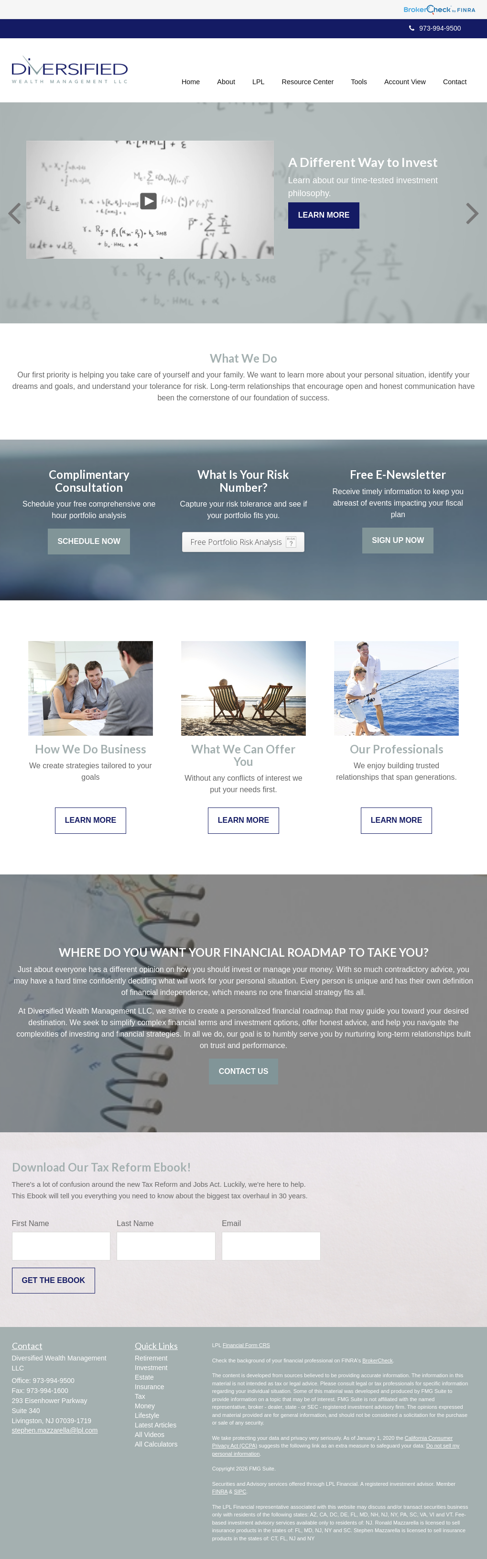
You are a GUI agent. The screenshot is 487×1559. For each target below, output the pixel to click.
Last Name (135, 1223)
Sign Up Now (398, 540)
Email (231, 1223)
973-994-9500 (435, 28)
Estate (144, 1377)
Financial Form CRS (246, 1345)
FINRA (219, 1491)
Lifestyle (147, 1415)
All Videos (149, 1434)
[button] (226, 69)
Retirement (151, 1358)
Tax (140, 1396)
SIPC (240, 1491)
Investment (151, 1367)
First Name (30, 1223)
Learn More (324, 215)
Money (145, 1406)
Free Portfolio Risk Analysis (236, 542)
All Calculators (156, 1444)
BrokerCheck (377, 1360)
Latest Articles (155, 1425)
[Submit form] (53, 1281)
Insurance (149, 1387)
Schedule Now (88, 541)
